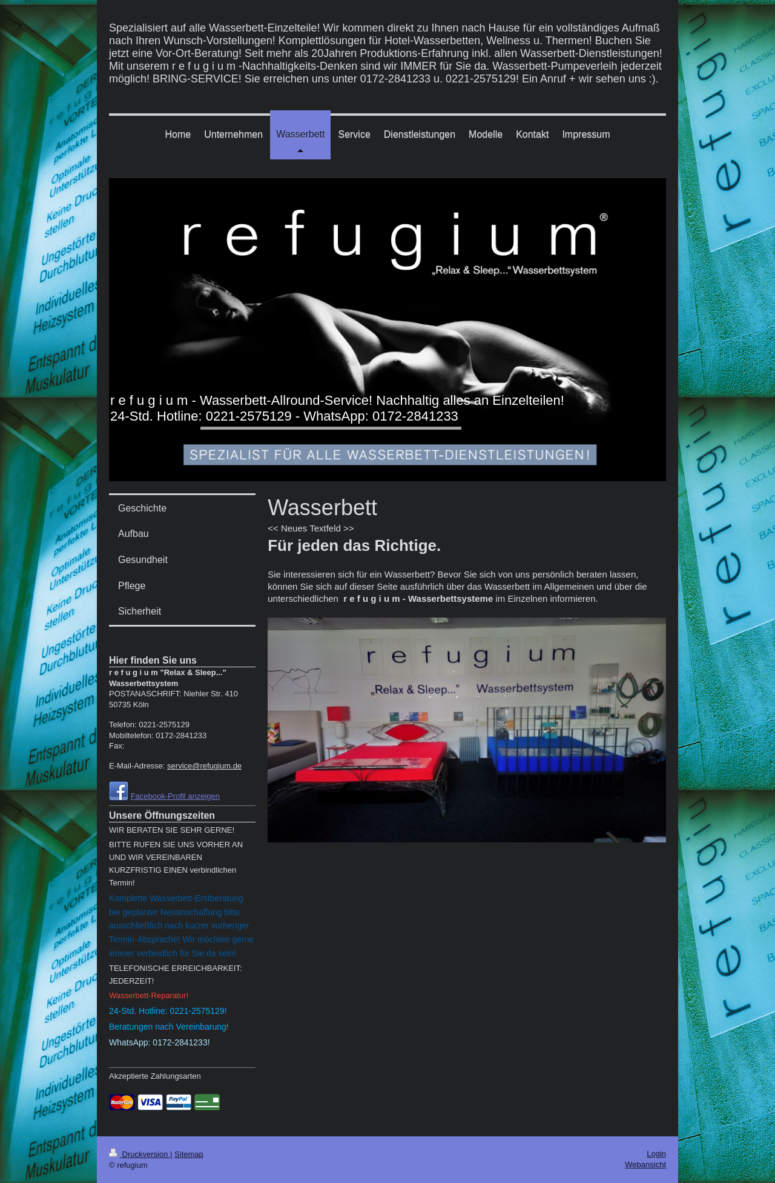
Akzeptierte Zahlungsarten (155, 1076)
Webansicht (645, 1164)
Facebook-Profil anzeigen (175, 796)
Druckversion (139, 1154)
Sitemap (188, 1154)
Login (656, 1153)
